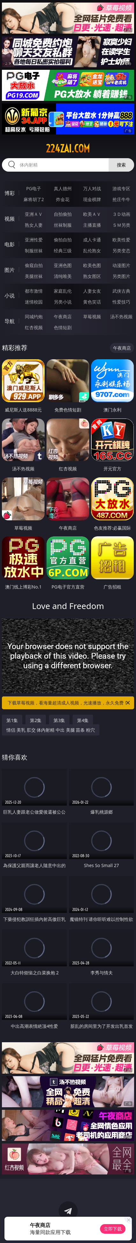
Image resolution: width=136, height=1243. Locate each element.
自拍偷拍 (63, 214)
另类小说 (63, 302)
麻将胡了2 (34, 199)
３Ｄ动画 (121, 214)
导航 (9, 321)
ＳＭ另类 (121, 225)
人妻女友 (92, 291)
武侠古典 (121, 291)
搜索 (121, 165)
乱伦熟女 (92, 251)
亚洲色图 (63, 265)
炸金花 (62, 199)
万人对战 (92, 188)
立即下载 (113, 1229)
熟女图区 (92, 276)
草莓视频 (92, 316)
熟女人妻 (34, 225)
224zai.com (68, 148)
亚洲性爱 (34, 240)
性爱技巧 (121, 302)
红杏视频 (34, 327)
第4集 (83, 720)
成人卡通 (92, 240)
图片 (9, 269)
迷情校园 (34, 302)
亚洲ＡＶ (34, 214)
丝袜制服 (63, 225)
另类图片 (121, 276)
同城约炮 (34, 316)
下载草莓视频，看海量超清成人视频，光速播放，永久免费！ (69, 703)
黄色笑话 (92, 302)
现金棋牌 (92, 199)
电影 (9, 244)
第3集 (59, 720)
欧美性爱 (121, 240)
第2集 (35, 720)
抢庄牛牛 (121, 199)
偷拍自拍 (63, 240)
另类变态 (121, 251)
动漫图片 (121, 265)
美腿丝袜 (34, 276)
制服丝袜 (34, 251)
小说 (9, 295)
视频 (9, 218)
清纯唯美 (63, 276)
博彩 (9, 193)
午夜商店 (63, 316)
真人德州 (63, 188)
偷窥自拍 (34, 265)
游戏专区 (121, 188)
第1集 (12, 720)
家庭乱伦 (63, 291)
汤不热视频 (121, 316)
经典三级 (63, 251)
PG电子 (33, 188)
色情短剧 (63, 327)
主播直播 (92, 225)
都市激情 (34, 291)
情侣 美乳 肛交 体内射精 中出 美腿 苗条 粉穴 (50, 730)
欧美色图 (92, 265)
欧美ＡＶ (92, 214)
